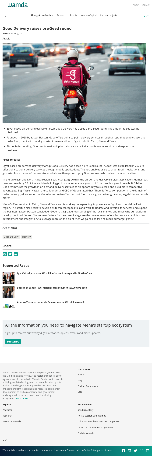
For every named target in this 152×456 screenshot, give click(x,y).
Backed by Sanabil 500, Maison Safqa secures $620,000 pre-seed (52, 287)
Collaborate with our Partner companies (98, 421)
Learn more (21, 398)
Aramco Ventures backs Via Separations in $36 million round (50, 302)
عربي (146, 15)
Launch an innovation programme (95, 427)
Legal (80, 391)
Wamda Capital (89, 15)
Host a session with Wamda (92, 415)
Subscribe (13, 341)
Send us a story (85, 409)
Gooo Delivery (11, 236)
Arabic (6, 38)
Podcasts (7, 409)
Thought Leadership (42, 15)
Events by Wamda (12, 421)
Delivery (26, 236)
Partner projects (108, 15)
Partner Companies (88, 386)
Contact (145, 4)
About (136, 4)
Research (61, 15)
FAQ (80, 380)
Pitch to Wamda (86, 433)
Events (73, 15)
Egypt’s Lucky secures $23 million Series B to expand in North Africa (54, 273)
